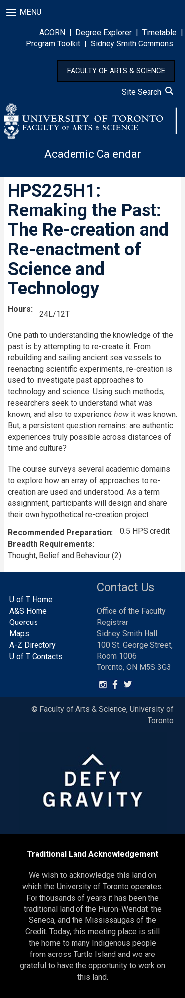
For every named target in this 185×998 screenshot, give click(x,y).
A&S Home (28, 611)
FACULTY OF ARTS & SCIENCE (116, 70)
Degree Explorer (103, 32)
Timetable (159, 32)
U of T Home (31, 599)
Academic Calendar (92, 154)
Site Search (147, 92)
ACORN (52, 32)
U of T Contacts (36, 656)
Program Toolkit (53, 43)
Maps (19, 633)
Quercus (23, 622)
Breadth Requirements (50, 544)
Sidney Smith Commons (132, 43)
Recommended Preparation (59, 532)
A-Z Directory (32, 645)
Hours (19, 309)
